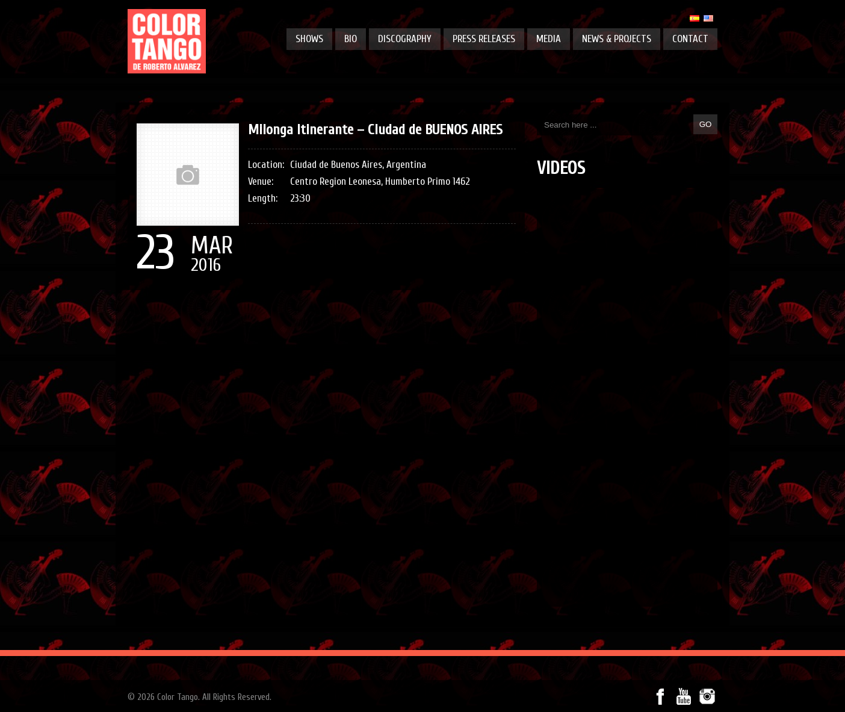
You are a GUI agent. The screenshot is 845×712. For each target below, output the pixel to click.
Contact (690, 39)
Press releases (484, 39)
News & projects (616, 39)
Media (548, 39)
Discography (405, 39)
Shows (309, 39)
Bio (350, 39)
